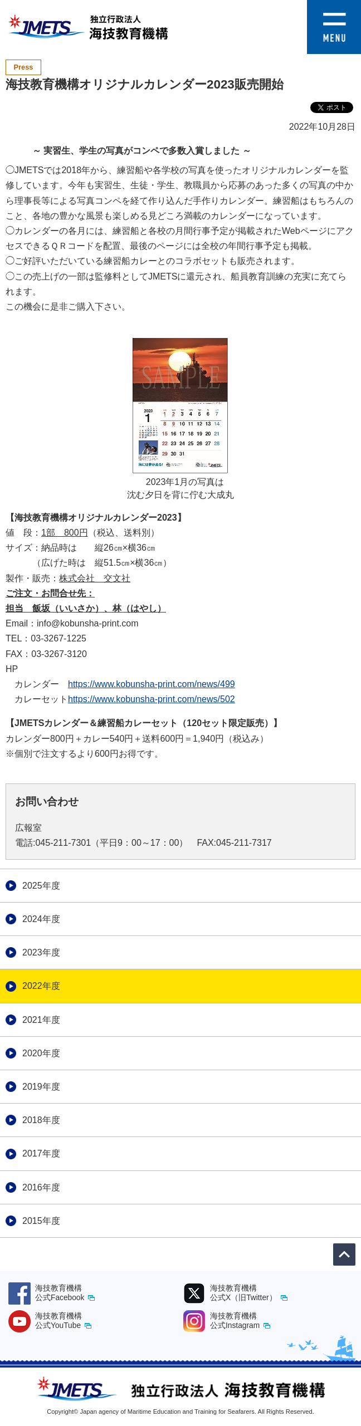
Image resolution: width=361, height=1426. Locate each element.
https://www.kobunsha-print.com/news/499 (151, 684)
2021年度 (41, 1020)
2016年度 (41, 1187)
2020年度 (41, 1053)
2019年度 (41, 1086)
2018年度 (41, 1120)
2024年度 (41, 919)
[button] (334, 7)
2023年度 (41, 952)
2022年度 (41, 986)
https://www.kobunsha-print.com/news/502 (151, 699)
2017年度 (41, 1153)
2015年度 (41, 1221)
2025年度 (41, 885)
